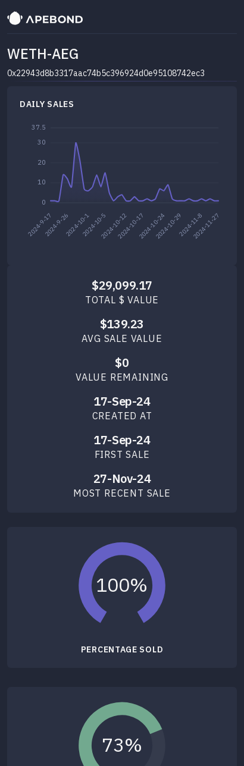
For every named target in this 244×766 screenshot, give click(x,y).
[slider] (122, 585)
